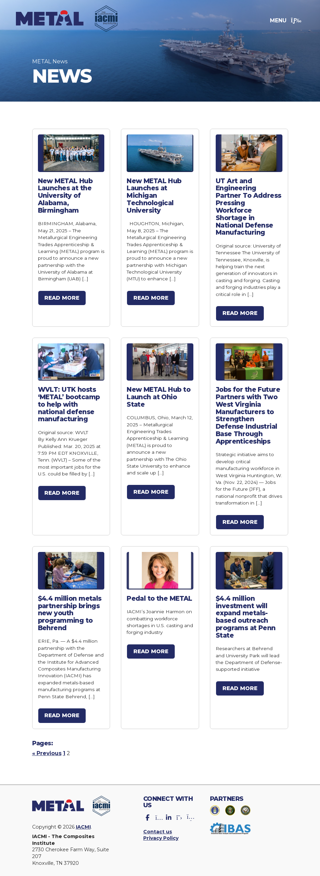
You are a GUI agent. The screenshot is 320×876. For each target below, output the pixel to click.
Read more (63, 297)
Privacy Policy (161, 834)
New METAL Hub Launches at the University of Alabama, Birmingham (65, 195)
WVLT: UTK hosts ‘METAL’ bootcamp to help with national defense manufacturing (69, 402)
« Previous (47, 748)
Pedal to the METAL (160, 595)
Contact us (157, 827)
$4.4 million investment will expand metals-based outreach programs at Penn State (246, 613)
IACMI (84, 822)
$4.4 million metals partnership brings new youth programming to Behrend (70, 609)
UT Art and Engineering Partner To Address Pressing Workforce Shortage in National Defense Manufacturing (249, 206)
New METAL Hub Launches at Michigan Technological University (154, 195)
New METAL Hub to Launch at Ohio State (159, 395)
